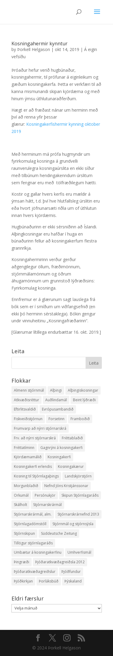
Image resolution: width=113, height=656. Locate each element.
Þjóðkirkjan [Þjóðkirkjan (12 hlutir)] (23, 581)
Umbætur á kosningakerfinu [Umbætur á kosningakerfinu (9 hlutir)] (37, 552)
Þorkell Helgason (33, 49)
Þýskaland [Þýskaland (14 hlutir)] (73, 581)
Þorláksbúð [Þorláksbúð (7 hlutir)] (48, 581)
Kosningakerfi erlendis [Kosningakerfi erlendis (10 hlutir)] (33, 466)
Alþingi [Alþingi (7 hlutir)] (56, 390)
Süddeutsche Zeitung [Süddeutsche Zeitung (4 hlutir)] (59, 533)
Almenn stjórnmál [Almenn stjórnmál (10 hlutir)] (29, 390)
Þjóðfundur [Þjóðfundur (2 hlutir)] (71, 571)
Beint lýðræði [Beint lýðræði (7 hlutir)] (84, 399)
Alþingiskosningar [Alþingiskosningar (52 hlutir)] (83, 390)
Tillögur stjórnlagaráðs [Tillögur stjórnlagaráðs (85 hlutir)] (33, 543)
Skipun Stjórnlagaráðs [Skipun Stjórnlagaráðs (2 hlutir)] (80, 495)
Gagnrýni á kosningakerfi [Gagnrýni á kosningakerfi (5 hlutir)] (61, 447)
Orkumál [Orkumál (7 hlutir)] (21, 495)
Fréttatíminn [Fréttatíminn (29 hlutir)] (24, 447)
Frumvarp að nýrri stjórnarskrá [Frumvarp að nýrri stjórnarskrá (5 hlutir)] (40, 428)
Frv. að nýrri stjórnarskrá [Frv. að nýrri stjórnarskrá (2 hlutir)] (35, 438)
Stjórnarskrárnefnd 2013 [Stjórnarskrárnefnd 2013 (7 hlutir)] (78, 514)
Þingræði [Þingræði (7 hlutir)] (21, 561)
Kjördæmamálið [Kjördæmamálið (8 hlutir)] (28, 456)
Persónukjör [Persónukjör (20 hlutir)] (45, 495)
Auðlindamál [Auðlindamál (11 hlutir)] (56, 399)
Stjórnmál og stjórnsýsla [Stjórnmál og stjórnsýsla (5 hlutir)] (72, 523)
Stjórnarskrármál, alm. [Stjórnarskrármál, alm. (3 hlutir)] (33, 514)
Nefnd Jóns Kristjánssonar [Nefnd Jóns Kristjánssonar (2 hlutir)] (66, 485)
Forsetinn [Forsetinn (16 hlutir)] (56, 418)
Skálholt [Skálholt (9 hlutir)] (20, 504)
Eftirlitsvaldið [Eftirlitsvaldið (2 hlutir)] (25, 409)
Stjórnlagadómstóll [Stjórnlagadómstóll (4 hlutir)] (30, 523)
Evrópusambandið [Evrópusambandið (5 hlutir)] (58, 409)
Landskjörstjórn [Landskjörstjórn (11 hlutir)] (78, 476)
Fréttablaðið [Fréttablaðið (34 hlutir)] (72, 438)
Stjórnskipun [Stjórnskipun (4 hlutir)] (24, 533)
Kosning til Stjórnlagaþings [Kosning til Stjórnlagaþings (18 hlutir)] (36, 476)
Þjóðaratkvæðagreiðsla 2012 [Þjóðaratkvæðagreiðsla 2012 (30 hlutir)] (60, 561)
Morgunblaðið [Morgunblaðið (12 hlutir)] (26, 485)
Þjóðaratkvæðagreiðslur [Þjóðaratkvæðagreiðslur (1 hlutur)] (34, 571)
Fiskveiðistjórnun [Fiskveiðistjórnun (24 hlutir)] (28, 418)
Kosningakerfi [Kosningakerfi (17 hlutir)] (59, 456)
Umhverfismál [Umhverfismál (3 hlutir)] (79, 552)
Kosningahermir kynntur (39, 43)
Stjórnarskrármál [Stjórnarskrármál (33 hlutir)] (47, 504)
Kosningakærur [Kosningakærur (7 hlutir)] (71, 466)
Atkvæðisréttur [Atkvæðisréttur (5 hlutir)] (26, 399)
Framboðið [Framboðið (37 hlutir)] (80, 418)
